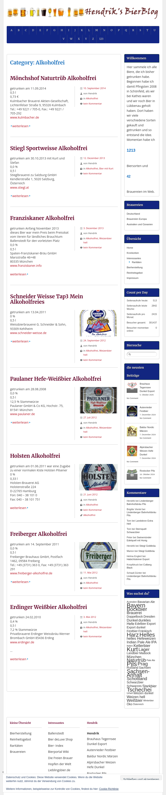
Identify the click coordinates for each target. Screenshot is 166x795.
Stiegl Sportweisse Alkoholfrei (49, 148)
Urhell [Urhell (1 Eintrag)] (130, 693)
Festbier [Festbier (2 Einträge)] (132, 631)
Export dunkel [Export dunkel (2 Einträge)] (136, 627)
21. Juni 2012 (90, 494)
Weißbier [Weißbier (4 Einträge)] (134, 700)
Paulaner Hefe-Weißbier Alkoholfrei (55, 379)
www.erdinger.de (22, 642)
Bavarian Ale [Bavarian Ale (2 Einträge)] (146, 602)
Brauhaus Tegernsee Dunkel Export (147, 387)
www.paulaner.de (22, 414)
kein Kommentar (92, 103)
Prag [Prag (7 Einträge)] (142, 664)
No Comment (132, 398)
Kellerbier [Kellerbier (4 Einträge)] (142, 645)
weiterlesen (20, 126)
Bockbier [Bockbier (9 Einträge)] (137, 609)
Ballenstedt (56, 733)
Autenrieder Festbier (101, 750)
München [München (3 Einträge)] (134, 657)
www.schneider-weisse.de (28, 333)
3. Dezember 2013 (93, 228)
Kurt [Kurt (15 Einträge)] (132, 649)
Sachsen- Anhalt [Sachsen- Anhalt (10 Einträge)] (138, 673)
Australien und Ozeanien (140, 224)
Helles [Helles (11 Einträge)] (147, 635)
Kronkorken (133, 253)
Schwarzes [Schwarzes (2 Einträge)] (134, 686)
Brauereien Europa (137, 219)
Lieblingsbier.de (59, 770)
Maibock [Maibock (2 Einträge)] (145, 653)
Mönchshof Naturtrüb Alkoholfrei (53, 78)
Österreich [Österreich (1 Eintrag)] (138, 704)
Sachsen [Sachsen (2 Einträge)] (145, 667)
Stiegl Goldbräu (147, 545)
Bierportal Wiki (58, 752)
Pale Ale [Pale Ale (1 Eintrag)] (151, 660)
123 (101, 38)
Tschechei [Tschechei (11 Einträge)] (139, 690)
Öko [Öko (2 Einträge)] (129, 704)
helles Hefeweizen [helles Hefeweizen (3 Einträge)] (141, 638)
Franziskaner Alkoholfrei (42, 218)
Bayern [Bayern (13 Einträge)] (136, 605)
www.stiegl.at (19, 187)
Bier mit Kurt (106, 168)
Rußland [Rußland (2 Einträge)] (132, 667)
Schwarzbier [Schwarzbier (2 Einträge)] (135, 682)
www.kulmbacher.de (24, 117)
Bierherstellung (134, 267)
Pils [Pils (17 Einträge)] (132, 663)
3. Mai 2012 (89, 616)
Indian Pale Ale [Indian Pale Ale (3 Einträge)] (138, 642)
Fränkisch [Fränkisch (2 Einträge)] (145, 631)
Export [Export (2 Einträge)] (151, 623)
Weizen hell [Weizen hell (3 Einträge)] (136, 697)
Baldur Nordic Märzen (102, 756)
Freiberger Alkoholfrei (38, 534)
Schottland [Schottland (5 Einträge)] (137, 678)
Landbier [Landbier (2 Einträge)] (133, 653)
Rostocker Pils (147, 470)
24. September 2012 (94, 340)
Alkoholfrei (92, 98)
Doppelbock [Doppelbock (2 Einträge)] (135, 616)
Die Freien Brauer (60, 758)
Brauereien (18, 752)
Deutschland (133, 213)
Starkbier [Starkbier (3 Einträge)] (149, 686)
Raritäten (137, 262)
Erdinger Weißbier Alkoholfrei (48, 607)
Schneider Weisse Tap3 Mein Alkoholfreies (46, 299)
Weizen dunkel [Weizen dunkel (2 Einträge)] (143, 693)
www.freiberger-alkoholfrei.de (31, 573)
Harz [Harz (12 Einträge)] (133, 634)
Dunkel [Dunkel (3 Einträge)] (132, 620)
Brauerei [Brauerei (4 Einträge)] (134, 612)
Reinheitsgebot (134, 272)
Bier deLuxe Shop (60, 739)
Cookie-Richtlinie (109, 788)
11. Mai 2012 (90, 572)
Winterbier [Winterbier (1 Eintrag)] (148, 700)
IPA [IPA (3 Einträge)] (153, 642)
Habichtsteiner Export (138, 559)
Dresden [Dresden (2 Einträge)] (149, 616)
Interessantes (134, 258)
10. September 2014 (94, 88)
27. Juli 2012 (90, 417)
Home (130, 247)
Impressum (132, 278)
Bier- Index (55, 746)
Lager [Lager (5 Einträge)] (144, 649)
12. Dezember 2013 (94, 158)
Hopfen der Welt (59, 764)
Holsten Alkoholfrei (35, 456)
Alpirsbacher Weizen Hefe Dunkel (146, 451)
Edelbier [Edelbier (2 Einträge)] (140, 623)
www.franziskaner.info (26, 265)
